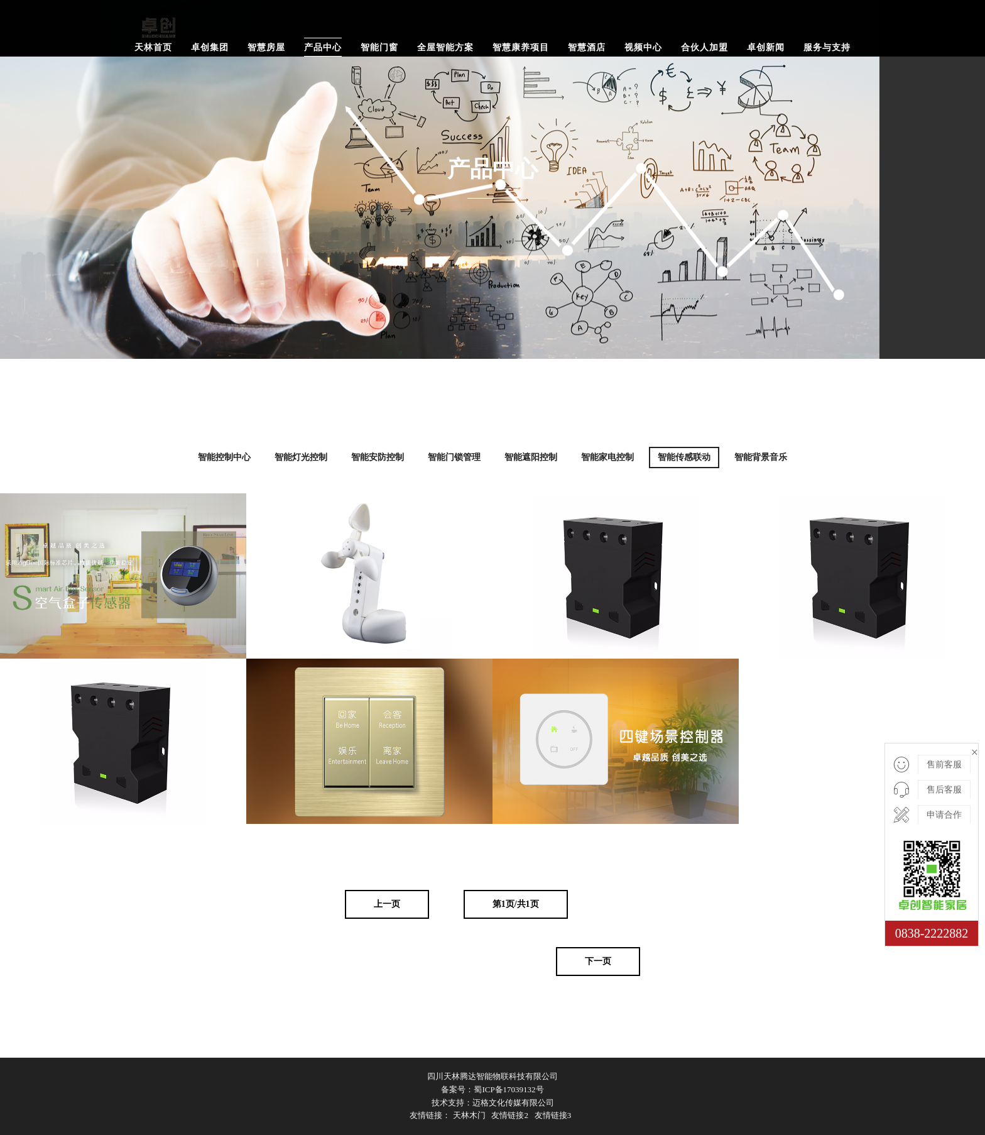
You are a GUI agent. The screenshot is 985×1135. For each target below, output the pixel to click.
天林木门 (469, 1115)
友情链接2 (509, 1115)
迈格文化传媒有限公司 (513, 1102)
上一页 (387, 904)
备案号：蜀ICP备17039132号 (492, 1089)
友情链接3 (553, 1115)
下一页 (598, 961)
